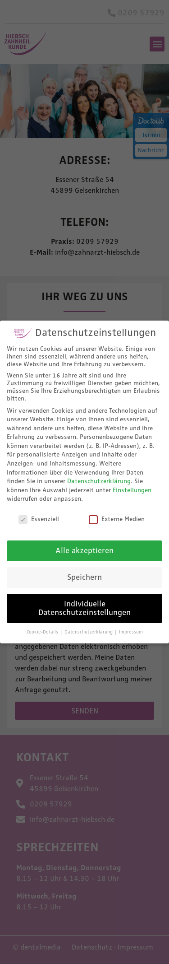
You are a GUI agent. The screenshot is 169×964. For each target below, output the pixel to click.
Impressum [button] (131, 632)
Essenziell (38, 519)
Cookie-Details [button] (43, 632)
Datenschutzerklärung (99, 481)
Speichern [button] (84, 577)
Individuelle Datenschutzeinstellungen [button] (84, 607)
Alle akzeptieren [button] (84, 550)
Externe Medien (117, 519)
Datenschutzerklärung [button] (89, 632)
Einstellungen (132, 490)
